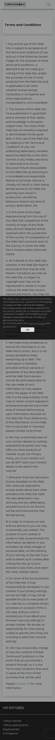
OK (27, 329)
